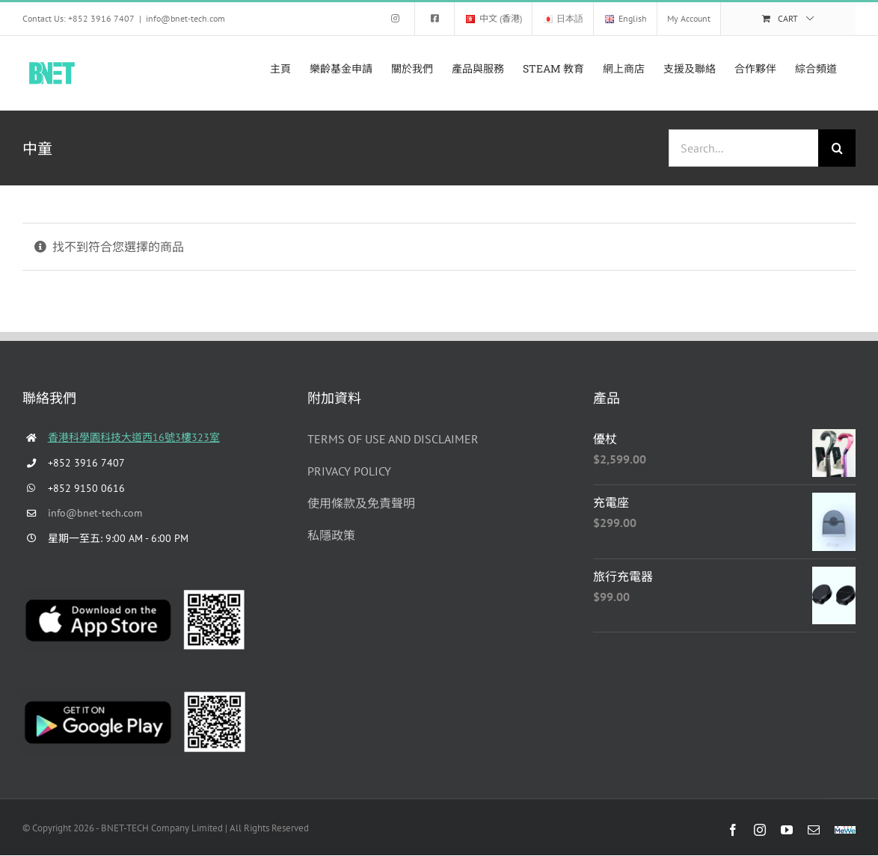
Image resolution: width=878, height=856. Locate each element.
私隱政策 (331, 535)
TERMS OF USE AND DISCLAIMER (393, 438)
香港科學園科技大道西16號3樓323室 (134, 437)
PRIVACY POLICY (349, 471)
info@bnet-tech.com (185, 18)
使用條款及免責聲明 (361, 503)
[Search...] (743, 148)
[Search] (837, 148)
